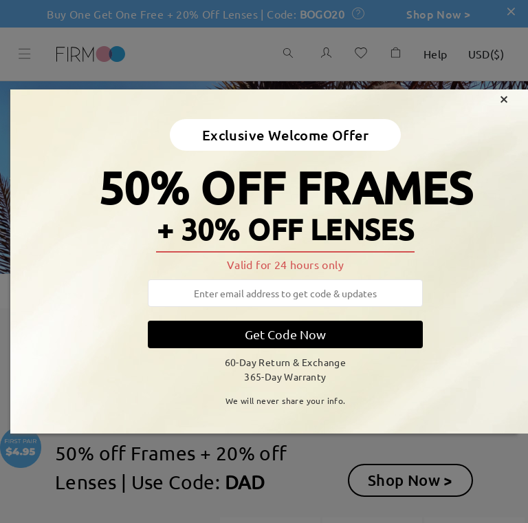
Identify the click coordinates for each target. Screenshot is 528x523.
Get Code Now (285, 334)
